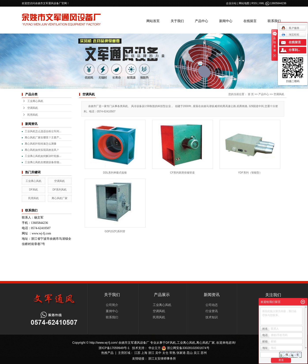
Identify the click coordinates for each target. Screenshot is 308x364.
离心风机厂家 (59, 198)
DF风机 (33, 189)
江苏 (137, 353)
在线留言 (250, 21)
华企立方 (154, 348)
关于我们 (177, 21)
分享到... (294, 50)
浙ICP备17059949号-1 (114, 348)
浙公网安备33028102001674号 (185, 348)
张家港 (181, 353)
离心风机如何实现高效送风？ (42, 149)
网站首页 (153, 21)
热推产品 (107, 353)
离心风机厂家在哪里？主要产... (43, 137)
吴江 (197, 353)
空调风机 (32, 107)
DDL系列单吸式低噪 (115, 172)
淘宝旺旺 (290, 34)
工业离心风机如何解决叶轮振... (43, 156)
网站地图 (244, 3)
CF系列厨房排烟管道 (182, 172)
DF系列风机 (59, 189)
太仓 (165, 353)
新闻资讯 (212, 294)
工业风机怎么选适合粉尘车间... (43, 131)
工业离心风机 (35, 101)
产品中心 (201, 21)
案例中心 (112, 311)
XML (261, 3)
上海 (144, 353)
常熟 (172, 353)
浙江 (151, 353)
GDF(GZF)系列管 (115, 231)
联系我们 (274, 21)
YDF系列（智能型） (250, 172)
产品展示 (162, 294)
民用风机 (32, 114)
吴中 (158, 353)
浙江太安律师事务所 (162, 358)
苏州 (204, 353)
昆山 (190, 353)
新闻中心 (225, 21)
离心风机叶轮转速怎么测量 (40, 143)
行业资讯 (211, 311)
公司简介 (112, 305)
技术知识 (211, 317)
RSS (254, 3)
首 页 (251, 94)
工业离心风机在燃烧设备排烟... (43, 162)
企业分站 (231, 3)
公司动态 (211, 305)
